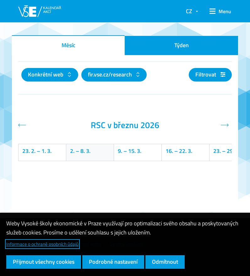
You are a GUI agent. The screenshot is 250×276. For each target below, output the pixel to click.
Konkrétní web (46, 74)
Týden (181, 45)
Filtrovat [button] (210, 74)
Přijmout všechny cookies (43, 261)
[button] (218, 11)
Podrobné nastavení (113, 261)
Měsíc (68, 45)
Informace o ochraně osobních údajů (42, 244)
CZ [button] (189, 11)
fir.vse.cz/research (110, 74)
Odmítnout (165, 261)
